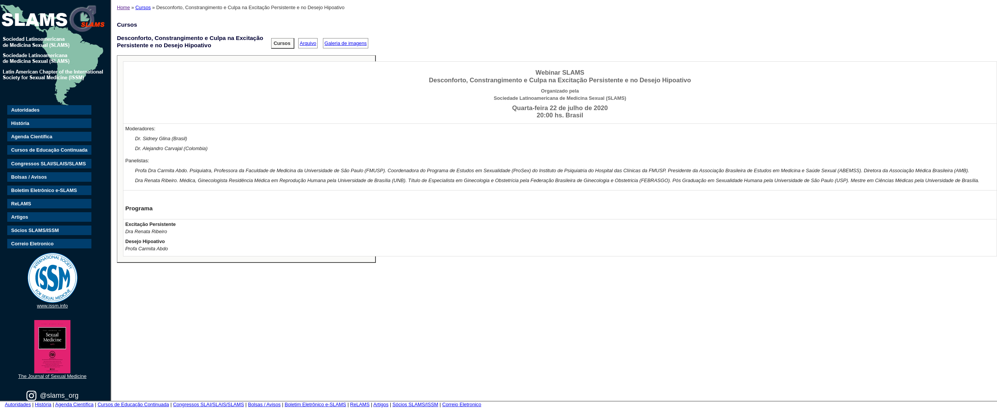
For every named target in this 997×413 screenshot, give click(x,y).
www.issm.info (52, 306)
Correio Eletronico (32, 244)
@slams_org (59, 395)
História (20, 123)
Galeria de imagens (345, 43)
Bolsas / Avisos (29, 177)
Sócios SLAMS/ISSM (35, 230)
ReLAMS (21, 203)
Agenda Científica (31, 136)
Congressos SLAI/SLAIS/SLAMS (48, 163)
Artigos (19, 217)
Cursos (143, 7)
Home (123, 7)
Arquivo (308, 43)
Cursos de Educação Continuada (49, 150)
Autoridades (25, 110)
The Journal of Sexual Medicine (52, 376)
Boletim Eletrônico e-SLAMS (44, 190)
